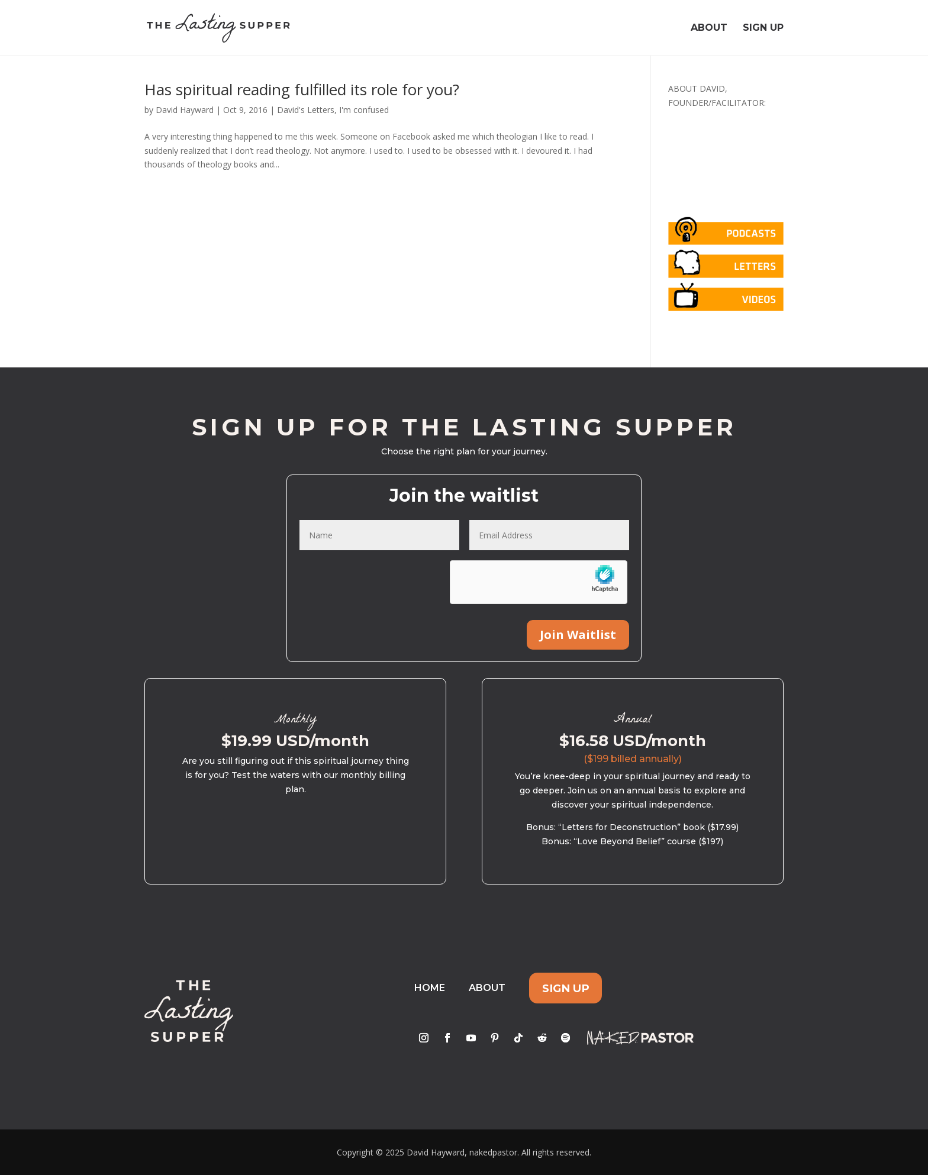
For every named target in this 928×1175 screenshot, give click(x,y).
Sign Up (763, 28)
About (709, 28)
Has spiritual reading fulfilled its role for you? (301, 89)
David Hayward (185, 109)
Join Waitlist (578, 635)
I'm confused (364, 109)
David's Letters (305, 109)
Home (429, 987)
